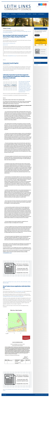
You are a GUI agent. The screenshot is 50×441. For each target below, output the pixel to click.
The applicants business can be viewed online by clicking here (13, 296)
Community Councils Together (11, 63)
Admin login (4, 394)
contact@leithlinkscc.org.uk (11, 55)
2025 (5, 59)
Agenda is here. (5, 44)
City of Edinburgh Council (10, 281)
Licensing (22, 389)
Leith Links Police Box (23, 281)
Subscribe (37, 35)
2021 (4, 389)
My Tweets (36, 64)
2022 (5, 281)
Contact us (4, 16)
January (15, 281)
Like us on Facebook (38, 57)
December (15, 389)
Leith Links (18, 281)
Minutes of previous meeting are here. (9, 43)
